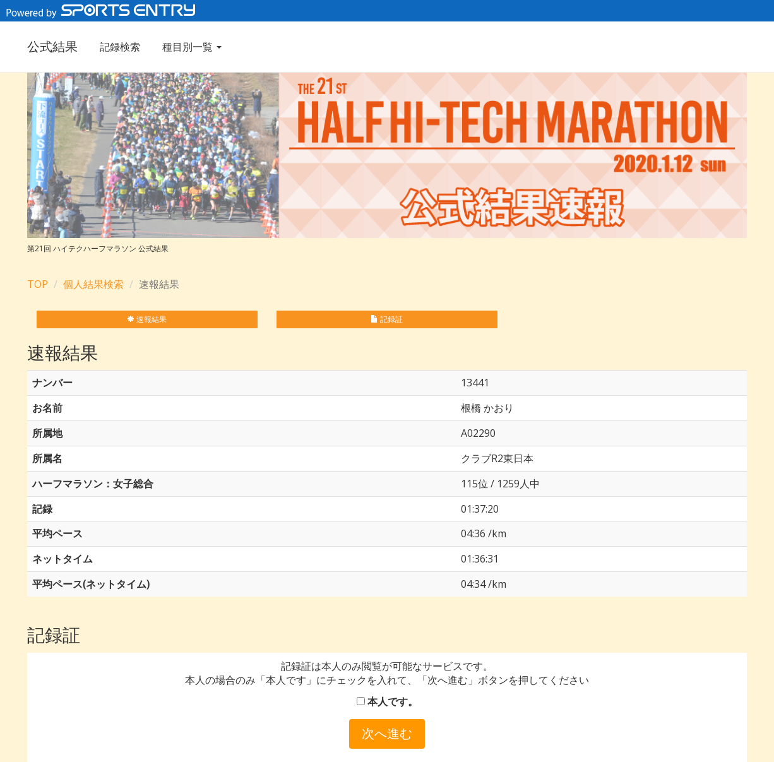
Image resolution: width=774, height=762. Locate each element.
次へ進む (387, 733)
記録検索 (120, 47)
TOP (37, 284)
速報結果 (147, 319)
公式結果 (52, 46)
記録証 (387, 319)
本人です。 (387, 701)
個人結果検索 (93, 284)
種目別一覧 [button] (192, 47)
